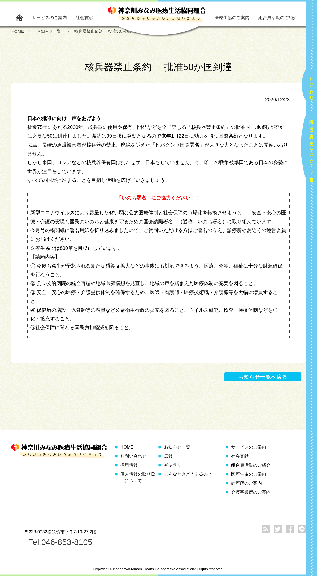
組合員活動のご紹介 (278, 17)
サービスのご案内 (49, 17)
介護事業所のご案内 (251, 492)
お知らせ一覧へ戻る (262, 377)
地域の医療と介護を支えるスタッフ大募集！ (311, 148)
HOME (126, 447)
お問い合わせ (311, 86)
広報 (168, 456)
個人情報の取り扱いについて (137, 477)
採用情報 (129, 465)
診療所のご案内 (246, 483)
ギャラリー (175, 465)
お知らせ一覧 (177, 447)
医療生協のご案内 (232, 17)
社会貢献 (84, 17)
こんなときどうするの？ (188, 474)
